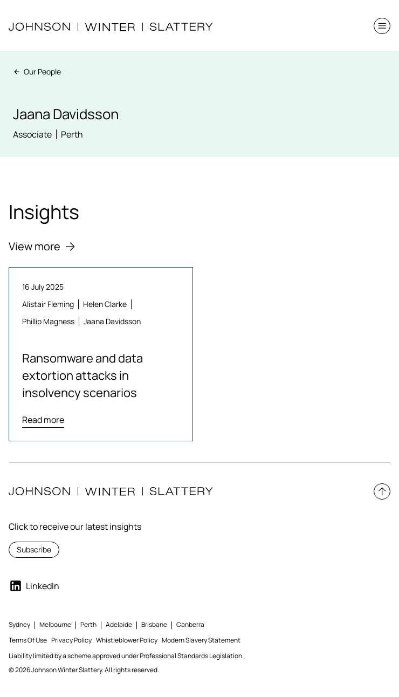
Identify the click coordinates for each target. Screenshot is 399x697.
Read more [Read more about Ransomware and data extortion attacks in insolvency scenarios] (43, 420)
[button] (382, 26)
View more (42, 246)
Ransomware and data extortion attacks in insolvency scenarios (82, 375)
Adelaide (119, 624)
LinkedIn (34, 586)
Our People (37, 71)
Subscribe (34, 549)
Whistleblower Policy (126, 640)
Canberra (190, 624)
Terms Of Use (28, 640)
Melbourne (55, 624)
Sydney (19, 624)
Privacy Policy (71, 640)
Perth (88, 624)
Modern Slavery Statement (201, 640)
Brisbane (154, 624)
